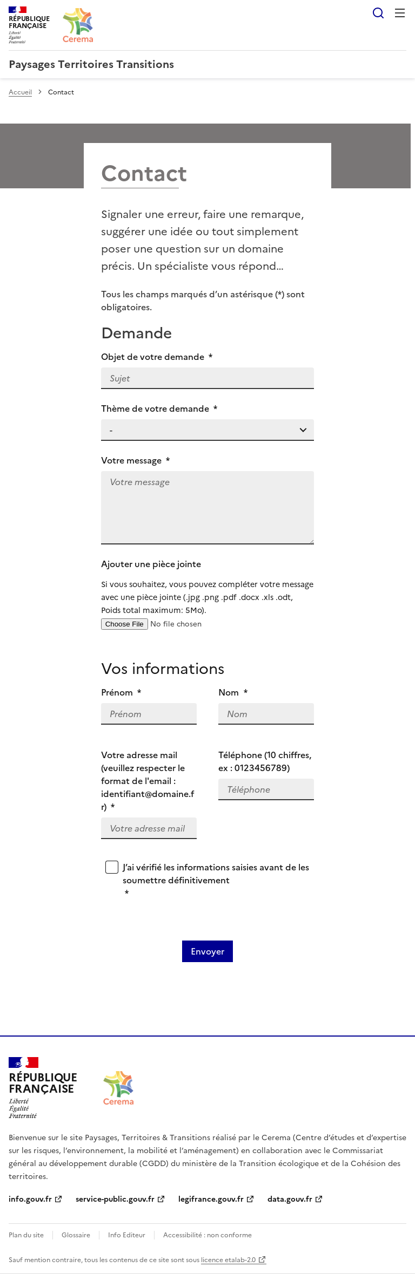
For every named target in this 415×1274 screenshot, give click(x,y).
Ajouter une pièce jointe (207, 587)
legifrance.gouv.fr (211, 1199)
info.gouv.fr (30, 1199)
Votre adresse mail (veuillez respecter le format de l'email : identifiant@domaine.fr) (147, 780)
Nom (232, 692)
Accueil (20, 92)
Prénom (121, 692)
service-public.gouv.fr (115, 1199)
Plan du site (26, 1235)
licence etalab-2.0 (228, 1260)
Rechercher (378, 13)
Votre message (135, 460)
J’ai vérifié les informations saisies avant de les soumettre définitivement (216, 880)
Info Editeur (126, 1235)
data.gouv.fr (289, 1199)
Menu (400, 13)
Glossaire (76, 1235)
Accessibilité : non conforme (207, 1235)
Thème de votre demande (159, 408)
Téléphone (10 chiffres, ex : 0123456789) (264, 761)
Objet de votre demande (157, 356)
